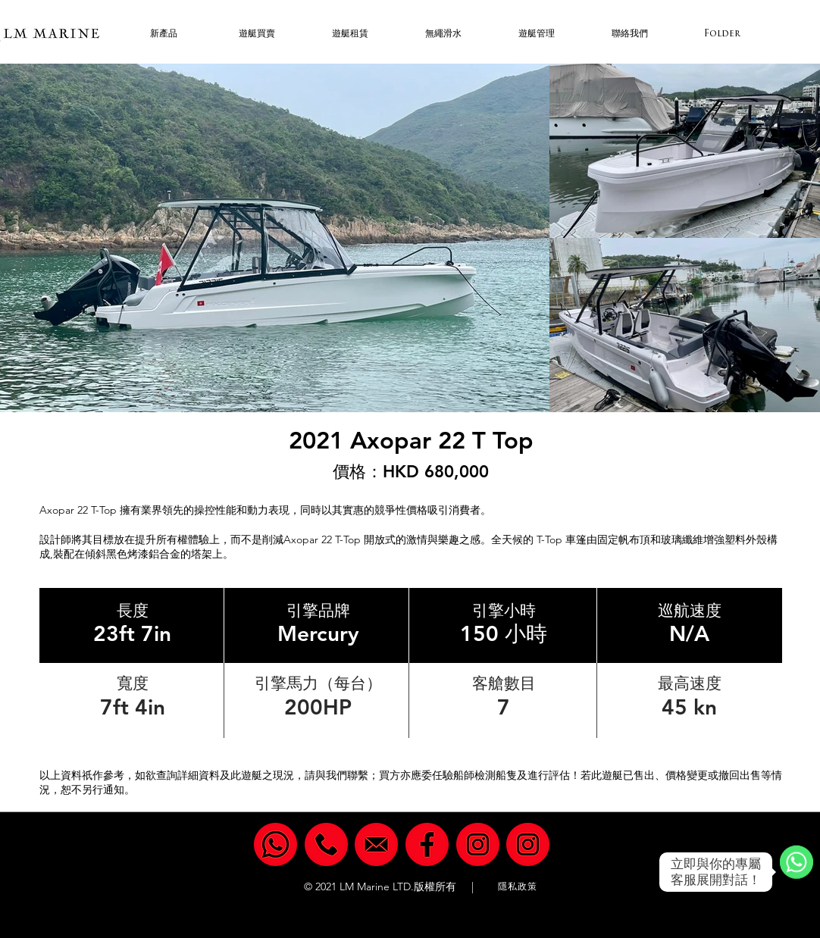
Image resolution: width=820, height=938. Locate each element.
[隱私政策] (519, 887)
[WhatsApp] (796, 872)
